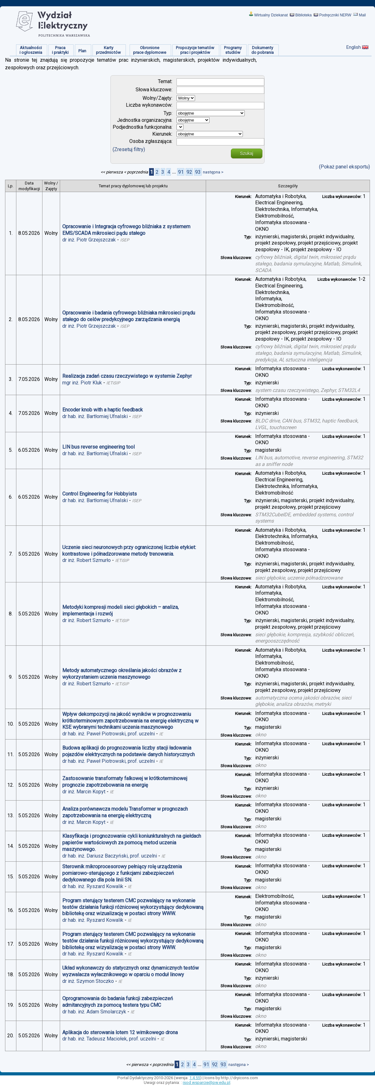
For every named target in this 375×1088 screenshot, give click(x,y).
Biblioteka (303, 15)
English (353, 47)
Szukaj (246, 153)
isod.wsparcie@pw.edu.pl (206, 1082)
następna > (213, 172)
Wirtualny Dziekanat (271, 15)
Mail (362, 15)
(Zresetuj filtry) (129, 149)
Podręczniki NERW (335, 15)
